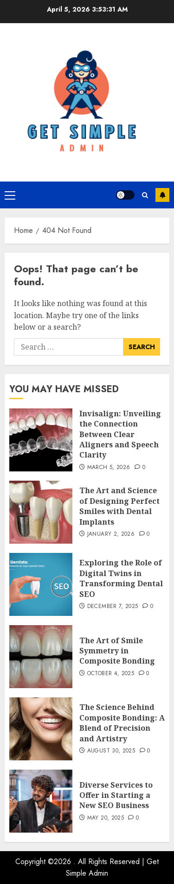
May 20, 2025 (105, 818)
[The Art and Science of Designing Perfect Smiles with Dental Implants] (40, 512)
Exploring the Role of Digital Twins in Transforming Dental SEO (121, 578)
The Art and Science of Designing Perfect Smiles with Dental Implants (119, 506)
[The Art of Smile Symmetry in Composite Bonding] (40, 656)
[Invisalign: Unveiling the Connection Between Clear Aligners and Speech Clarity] (40, 439)
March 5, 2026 (108, 467)
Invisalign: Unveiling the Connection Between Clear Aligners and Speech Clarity (120, 434)
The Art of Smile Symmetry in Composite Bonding (117, 650)
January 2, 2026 (111, 534)
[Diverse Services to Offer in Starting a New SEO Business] (40, 801)
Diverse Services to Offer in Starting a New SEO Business (116, 795)
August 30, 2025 (111, 751)
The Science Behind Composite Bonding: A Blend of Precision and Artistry (122, 722)
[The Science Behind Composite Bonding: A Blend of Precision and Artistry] (40, 728)
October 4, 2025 (110, 673)
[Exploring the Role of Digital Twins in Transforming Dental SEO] (40, 584)
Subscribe (162, 195)
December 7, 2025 (112, 606)
